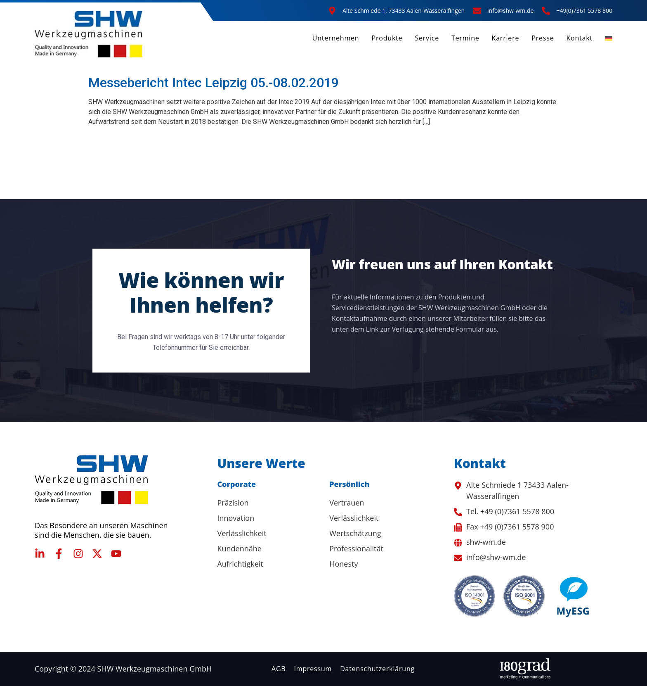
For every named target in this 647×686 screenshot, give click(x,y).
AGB (279, 668)
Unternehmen (335, 38)
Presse (542, 38)
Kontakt (579, 38)
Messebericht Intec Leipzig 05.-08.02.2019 (213, 82)
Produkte (386, 38)
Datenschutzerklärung (377, 668)
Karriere (505, 38)
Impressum (313, 668)
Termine (465, 38)
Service (427, 38)
